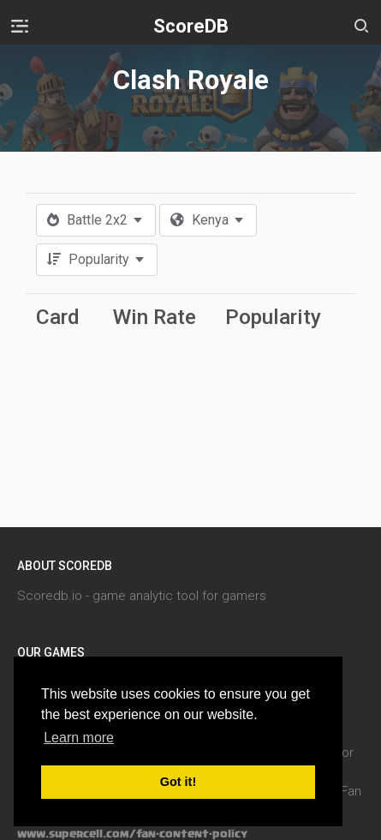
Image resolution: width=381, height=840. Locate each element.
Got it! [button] (178, 782)
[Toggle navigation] (19, 25)
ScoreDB (191, 26)
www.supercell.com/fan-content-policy (132, 834)
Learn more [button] (79, 737)
